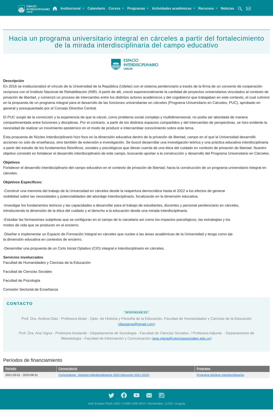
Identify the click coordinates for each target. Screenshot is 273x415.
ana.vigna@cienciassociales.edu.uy (182, 338)
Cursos (115, 8)
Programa (203, 368)
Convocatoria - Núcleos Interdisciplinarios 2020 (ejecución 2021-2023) (103, 375)
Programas (136, 8)
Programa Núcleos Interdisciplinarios (220, 375)
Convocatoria (67, 368)
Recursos (206, 8)
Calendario (96, 8)
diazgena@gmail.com (136, 324)
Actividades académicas (172, 8)
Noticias (227, 8)
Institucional (71, 8)
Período (10, 368)
